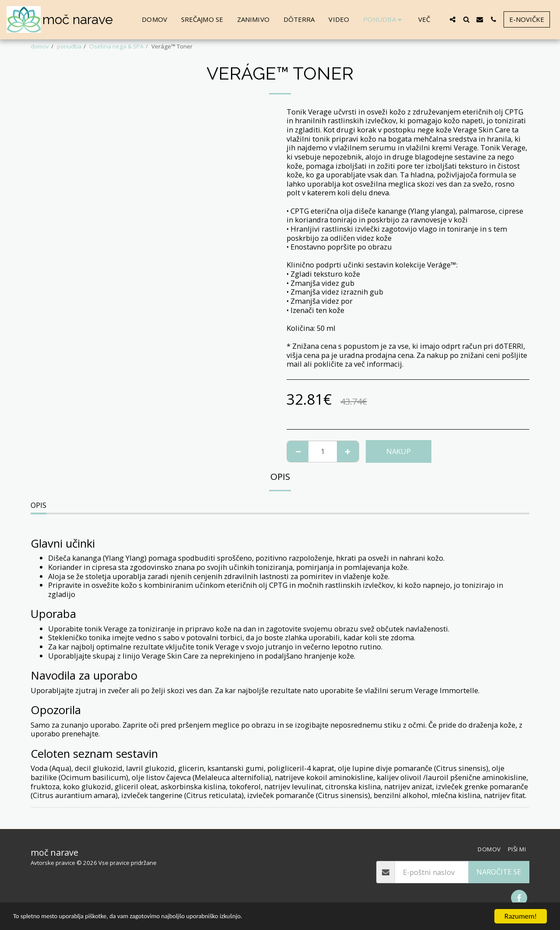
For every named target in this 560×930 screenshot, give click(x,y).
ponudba (69, 46)
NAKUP (398, 451)
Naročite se (498, 872)
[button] (452, 19)
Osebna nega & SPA (116, 46)
